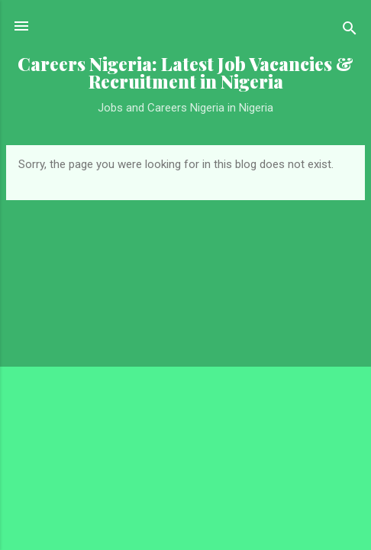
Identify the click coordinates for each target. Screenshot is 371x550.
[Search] (349, 31)
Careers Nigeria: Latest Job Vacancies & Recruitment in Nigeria (185, 72)
